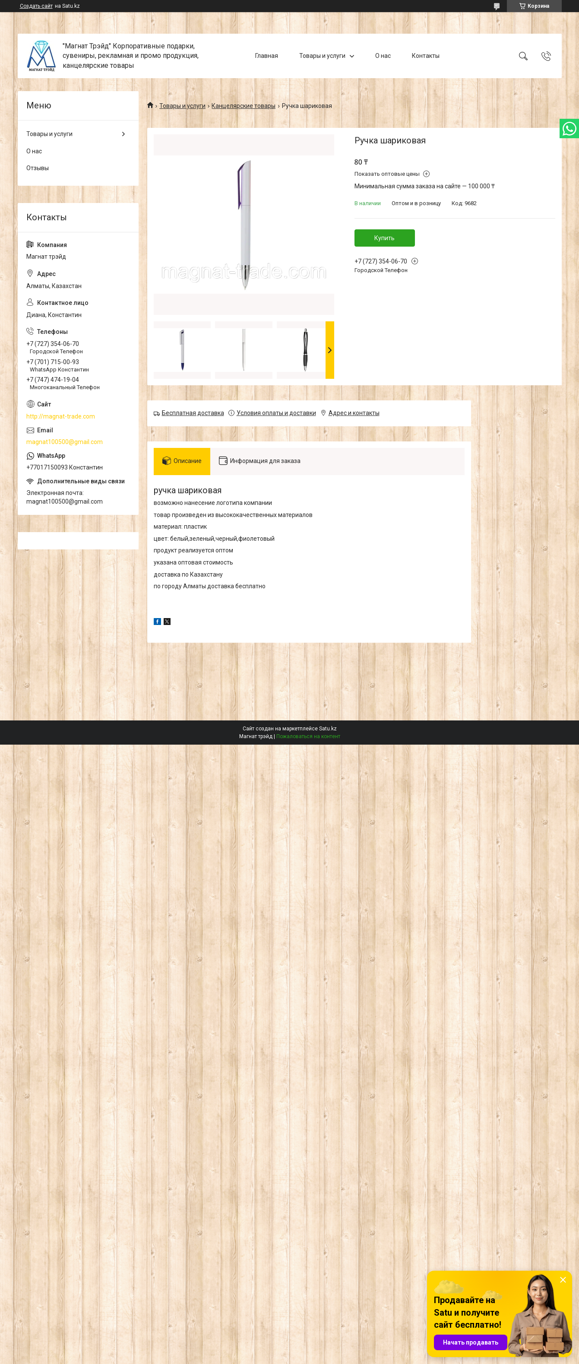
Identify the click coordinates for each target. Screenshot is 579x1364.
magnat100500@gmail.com (64, 441)
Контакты (426, 55)
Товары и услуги (322, 55)
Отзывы (37, 168)
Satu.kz (328, 729)
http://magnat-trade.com (60, 416)
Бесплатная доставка (193, 412)
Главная (266, 55)
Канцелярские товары (243, 105)
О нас (383, 55)
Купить (384, 238)
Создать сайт (36, 6)
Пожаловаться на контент (308, 736)
